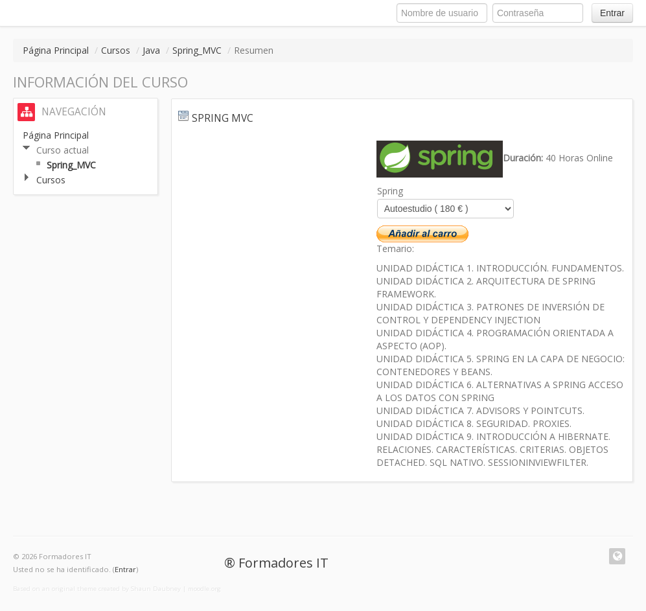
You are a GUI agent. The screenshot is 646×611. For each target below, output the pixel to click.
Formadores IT (283, 562)
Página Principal (56, 50)
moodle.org (204, 588)
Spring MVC (222, 118)
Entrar (612, 13)
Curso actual (62, 150)
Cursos (115, 50)
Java (151, 50)
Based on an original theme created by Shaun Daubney (97, 588)
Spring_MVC (197, 50)
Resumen (253, 50)
